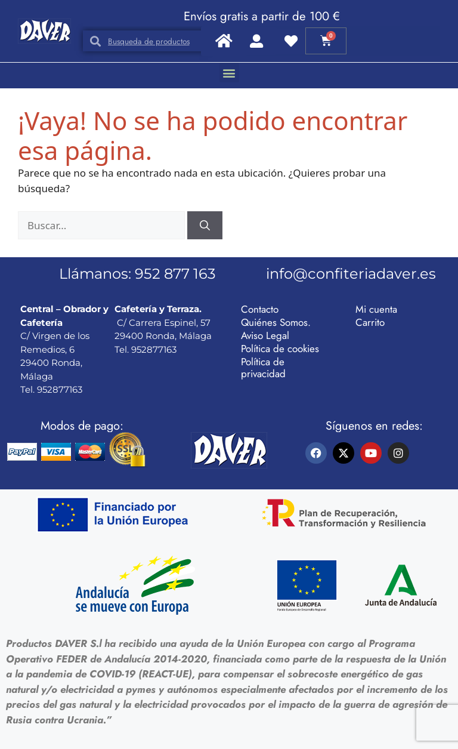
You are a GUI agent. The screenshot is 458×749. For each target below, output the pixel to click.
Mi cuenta (376, 309)
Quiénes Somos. (276, 322)
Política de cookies (280, 348)
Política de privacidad (263, 367)
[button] (229, 72)
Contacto (259, 309)
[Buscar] (204, 225)
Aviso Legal (265, 335)
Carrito (370, 322)
